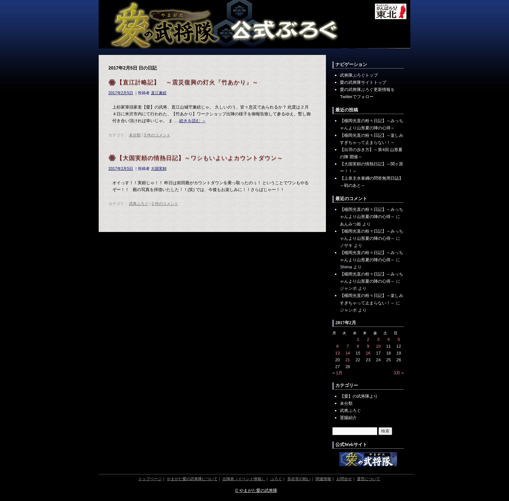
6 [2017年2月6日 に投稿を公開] (337, 346)
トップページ (150, 479)
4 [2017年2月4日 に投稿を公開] (388, 339)
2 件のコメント (165, 203)
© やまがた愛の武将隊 (256, 490)
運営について (368, 479)
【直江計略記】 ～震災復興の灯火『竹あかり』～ (187, 82)
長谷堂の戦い (299, 479)
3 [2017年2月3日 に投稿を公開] (378, 339)
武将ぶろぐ (138, 203)
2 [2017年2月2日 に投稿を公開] (368, 339)
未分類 (135, 135)
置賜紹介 (348, 417)
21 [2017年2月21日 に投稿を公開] (347, 359)
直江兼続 (159, 93)
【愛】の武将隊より (359, 396)
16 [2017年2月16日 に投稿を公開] (368, 353)
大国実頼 (159, 168)
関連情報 (323, 479)
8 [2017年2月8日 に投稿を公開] (358, 346)
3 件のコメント (157, 135)
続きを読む (192, 120)
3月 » (399, 372)
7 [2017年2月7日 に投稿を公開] (348, 346)
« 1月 (337, 372)
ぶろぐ (276, 479)
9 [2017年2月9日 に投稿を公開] (368, 346)
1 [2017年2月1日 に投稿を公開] (358, 339)
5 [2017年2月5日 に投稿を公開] (399, 339)
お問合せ (344, 479)
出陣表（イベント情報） (243, 479)
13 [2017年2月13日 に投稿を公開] (337, 353)
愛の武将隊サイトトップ (363, 82)
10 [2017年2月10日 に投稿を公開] (378, 346)
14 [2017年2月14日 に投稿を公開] (347, 353)
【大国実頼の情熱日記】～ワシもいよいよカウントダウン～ (200, 158)
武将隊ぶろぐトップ (359, 75)
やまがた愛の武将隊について (192, 479)
